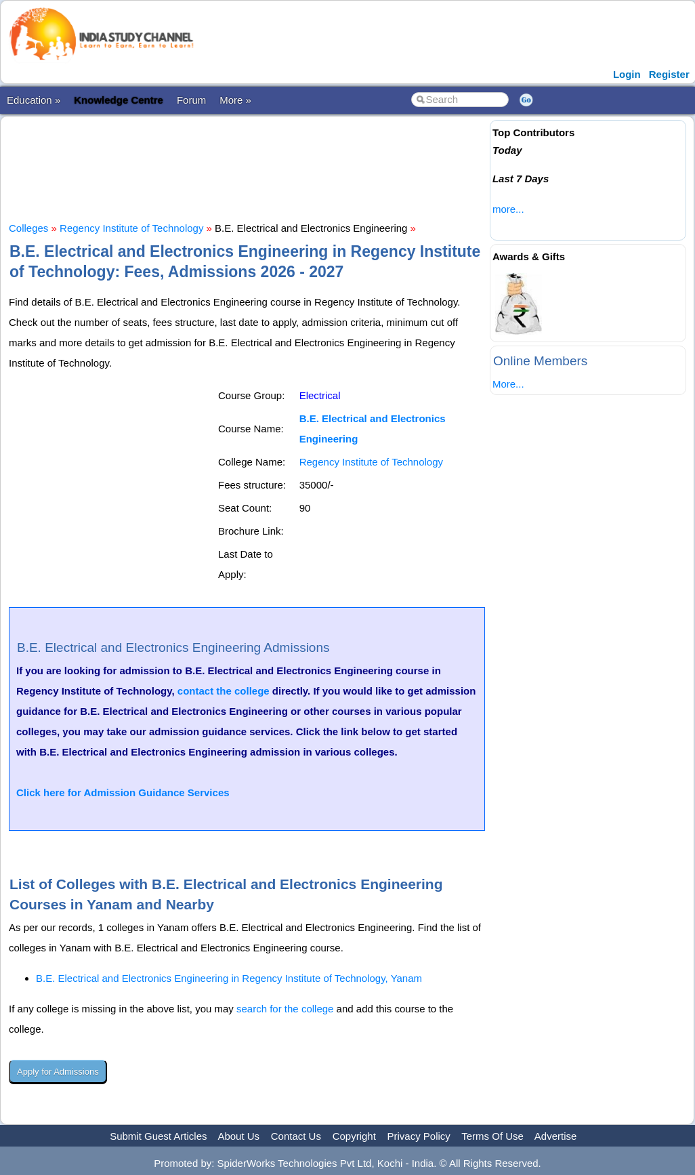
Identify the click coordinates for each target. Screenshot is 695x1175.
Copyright (354, 1136)
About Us (238, 1136)
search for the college (284, 1008)
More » (235, 100)
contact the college (223, 691)
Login (627, 74)
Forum (191, 100)
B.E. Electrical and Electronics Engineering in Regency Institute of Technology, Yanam (229, 978)
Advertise (555, 1136)
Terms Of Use (492, 1136)
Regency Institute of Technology (131, 228)
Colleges (28, 228)
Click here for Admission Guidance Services (123, 792)
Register (669, 74)
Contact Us (296, 1136)
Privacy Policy (418, 1136)
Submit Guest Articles (158, 1136)
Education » (33, 100)
